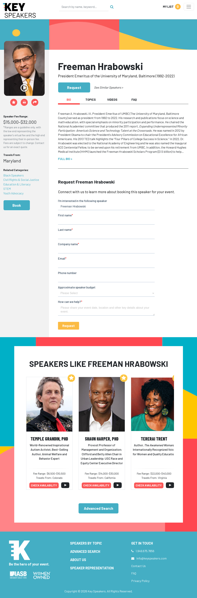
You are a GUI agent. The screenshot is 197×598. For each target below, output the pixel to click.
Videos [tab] (112, 99)
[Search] (84, 6)
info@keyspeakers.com (151, 558)
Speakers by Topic (86, 543)
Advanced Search (98, 508)
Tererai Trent (154, 438)
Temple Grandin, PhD (49, 438)
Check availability (44, 485)
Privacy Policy (140, 581)
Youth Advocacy (13, 193)
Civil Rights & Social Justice (21, 179)
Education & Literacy (17, 184)
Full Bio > (65, 158)
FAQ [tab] (134, 99)
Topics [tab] (90, 99)
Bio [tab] (69, 99)
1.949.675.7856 (145, 551)
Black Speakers (13, 175)
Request (74, 87)
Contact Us (138, 566)
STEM (7, 188)
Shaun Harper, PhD (101, 438)
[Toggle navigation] (189, 6)
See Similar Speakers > (108, 87)
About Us (78, 560)
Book (16, 205)
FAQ (133, 573)
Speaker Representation (92, 568)
